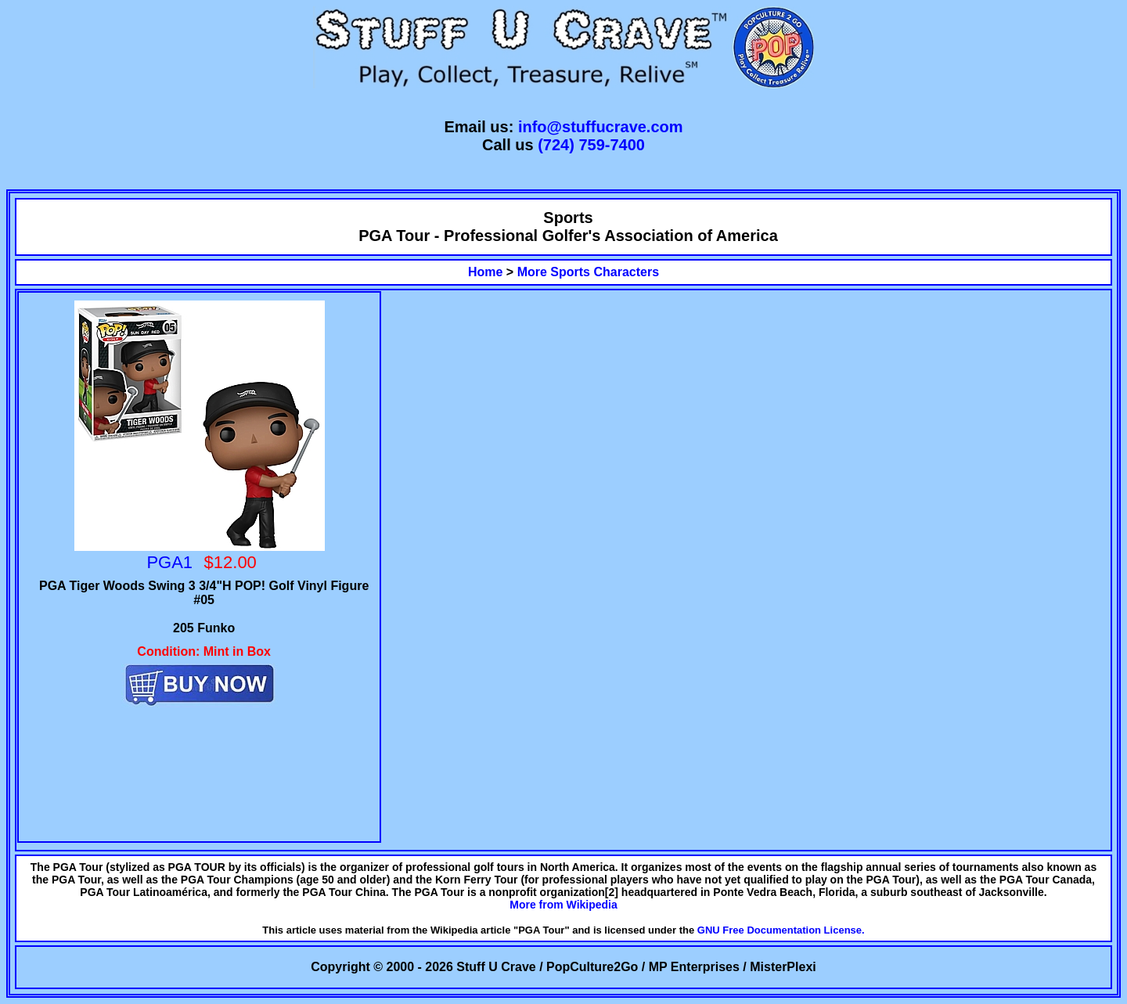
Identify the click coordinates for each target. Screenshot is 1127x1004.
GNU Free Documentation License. (781, 930)
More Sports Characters (588, 272)
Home (485, 272)
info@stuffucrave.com (600, 126)
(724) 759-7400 (591, 144)
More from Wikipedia (563, 904)
